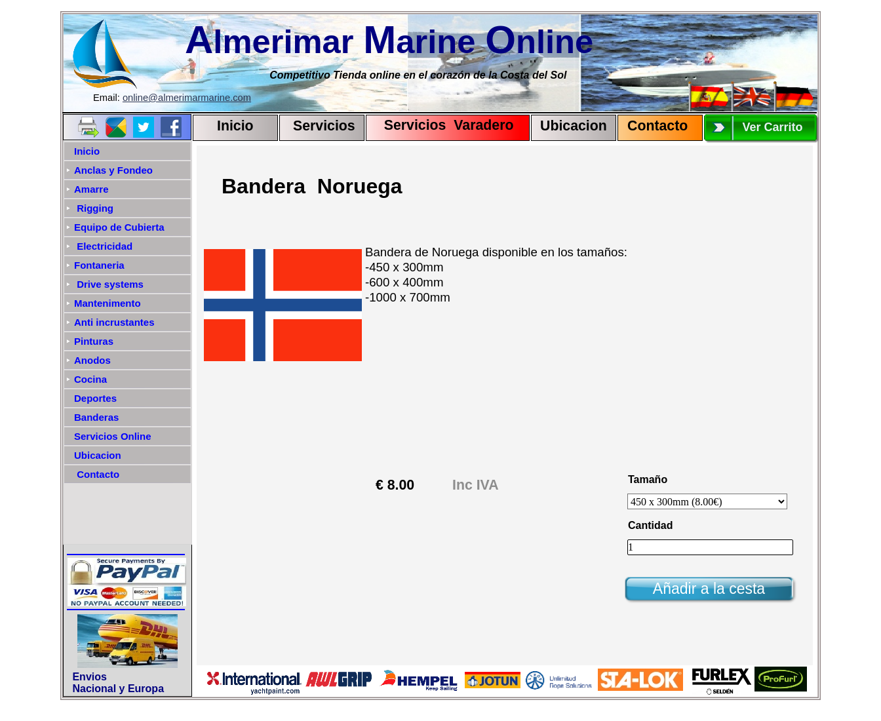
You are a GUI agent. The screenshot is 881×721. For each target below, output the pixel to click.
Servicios (324, 126)
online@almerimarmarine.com (187, 97)
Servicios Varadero (442, 125)
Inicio (235, 126)
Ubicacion (573, 126)
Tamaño (647, 479)
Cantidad (650, 525)
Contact (653, 126)
